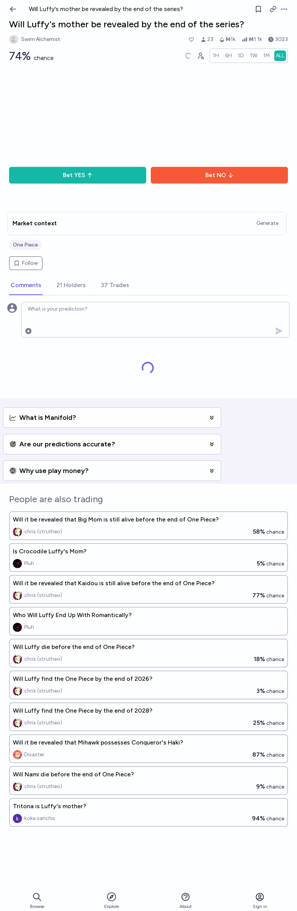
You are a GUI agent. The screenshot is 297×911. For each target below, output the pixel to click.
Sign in (260, 900)
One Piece (25, 245)
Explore (111, 900)
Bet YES (78, 175)
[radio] (215, 55)
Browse (37, 900)
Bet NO (219, 175)
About (186, 900)
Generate (267, 223)
